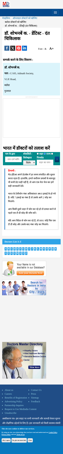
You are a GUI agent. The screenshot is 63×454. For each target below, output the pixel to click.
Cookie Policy (53, 432)
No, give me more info (19, 440)
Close (30, 440)
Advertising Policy (13, 401)
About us (9, 390)
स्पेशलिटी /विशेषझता (27, 156)
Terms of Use (20, 434)
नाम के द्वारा (10, 154)
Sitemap (35, 397)
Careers (8, 394)
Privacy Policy (6, 434)
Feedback (35, 401)
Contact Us (36, 390)
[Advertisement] (25, 117)
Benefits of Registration (16, 397)
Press (33, 394)
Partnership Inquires (14, 405)
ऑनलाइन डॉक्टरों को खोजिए (25, 18)
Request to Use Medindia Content (20, 409)
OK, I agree (6, 440)
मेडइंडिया (6, 18)
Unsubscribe (10, 413)
